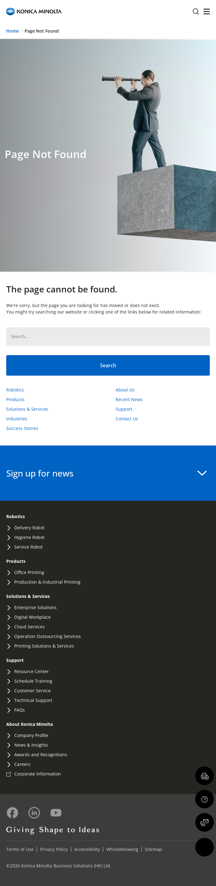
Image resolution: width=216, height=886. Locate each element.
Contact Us (127, 419)
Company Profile (31, 735)
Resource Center (31, 671)
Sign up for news (106, 473)
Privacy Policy (54, 849)
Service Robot (28, 547)
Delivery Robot (29, 528)
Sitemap (153, 849)
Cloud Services (29, 627)
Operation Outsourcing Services (47, 636)
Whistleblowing (122, 849)
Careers (22, 764)
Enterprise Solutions (35, 607)
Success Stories (22, 428)
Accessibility (87, 849)
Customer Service (32, 691)
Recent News (129, 399)
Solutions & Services (27, 409)
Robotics (15, 390)
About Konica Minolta (29, 724)
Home (12, 31)
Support (124, 409)
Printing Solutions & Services (44, 646)
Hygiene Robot (29, 537)
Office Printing (29, 572)
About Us (125, 390)
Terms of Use (20, 849)
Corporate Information (37, 774)
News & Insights (31, 745)
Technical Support (33, 700)
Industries (16, 419)
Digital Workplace (32, 617)
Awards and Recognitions (40, 754)
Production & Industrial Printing (47, 582)
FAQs (19, 710)
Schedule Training (33, 681)
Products (15, 399)
